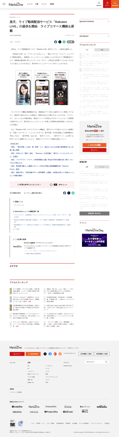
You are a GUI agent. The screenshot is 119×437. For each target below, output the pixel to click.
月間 (102, 50)
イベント (44, 4)
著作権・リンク (40, 423)
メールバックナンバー (94, 140)
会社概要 (74, 423)
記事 (37, 4)
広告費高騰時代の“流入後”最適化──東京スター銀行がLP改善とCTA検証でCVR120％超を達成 (26, 307)
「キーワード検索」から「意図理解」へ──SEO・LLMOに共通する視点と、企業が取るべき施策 (60, 324)
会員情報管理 (60, 423)
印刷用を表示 (15, 193)
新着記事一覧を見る (94, 213)
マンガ (47, 369)
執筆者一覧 (31, 383)
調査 (47, 375)
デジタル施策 (31, 378)
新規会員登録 (94, 145)
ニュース (30, 4)
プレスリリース (19, 205)
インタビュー (49, 367)
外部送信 (107, 423)
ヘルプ (32, 423)
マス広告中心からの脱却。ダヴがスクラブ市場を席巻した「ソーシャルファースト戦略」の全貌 (60, 316)
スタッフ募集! (50, 423)
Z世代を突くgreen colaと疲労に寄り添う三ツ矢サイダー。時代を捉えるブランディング (60, 307)
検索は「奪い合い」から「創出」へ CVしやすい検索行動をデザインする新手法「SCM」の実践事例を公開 (60, 291)
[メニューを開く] (4, 4)
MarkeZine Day (68, 367)
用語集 (52, 4)
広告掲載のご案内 (86, 355)
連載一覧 (30, 381)
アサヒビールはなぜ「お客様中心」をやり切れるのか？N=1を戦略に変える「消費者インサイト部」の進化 (26, 299)
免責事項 (68, 423)
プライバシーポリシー (97, 423)
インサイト (31, 372)
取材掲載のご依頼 (102, 355)
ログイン (94, 150)
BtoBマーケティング (33, 375)
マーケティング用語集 (16, 393)
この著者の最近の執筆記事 (32, 253)
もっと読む (16, 229)
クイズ (47, 372)
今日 (87, 50)
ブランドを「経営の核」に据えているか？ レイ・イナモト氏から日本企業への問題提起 (26, 324)
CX (28, 369)
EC (11, 42)
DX (28, 367)
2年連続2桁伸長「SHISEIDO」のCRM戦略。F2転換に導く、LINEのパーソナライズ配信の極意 (60, 299)
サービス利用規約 (84, 423)
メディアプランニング (52, 378)
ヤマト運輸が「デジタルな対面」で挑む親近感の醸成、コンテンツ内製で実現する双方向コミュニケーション (26, 291)
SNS (47, 383)
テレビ (47, 381)
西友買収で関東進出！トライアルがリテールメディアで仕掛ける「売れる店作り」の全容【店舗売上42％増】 (26, 316)
